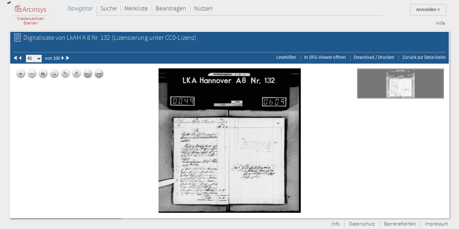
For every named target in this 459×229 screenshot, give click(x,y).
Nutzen (203, 8)
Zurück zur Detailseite (424, 57)
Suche (108, 8)
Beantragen (171, 8)
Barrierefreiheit (400, 224)
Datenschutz (362, 224)
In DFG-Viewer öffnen (325, 57)
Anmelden (428, 10)
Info (336, 224)
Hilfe (440, 23)
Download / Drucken (374, 57)
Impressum (436, 224)
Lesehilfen (286, 57)
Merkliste (136, 8)
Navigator (80, 8)
